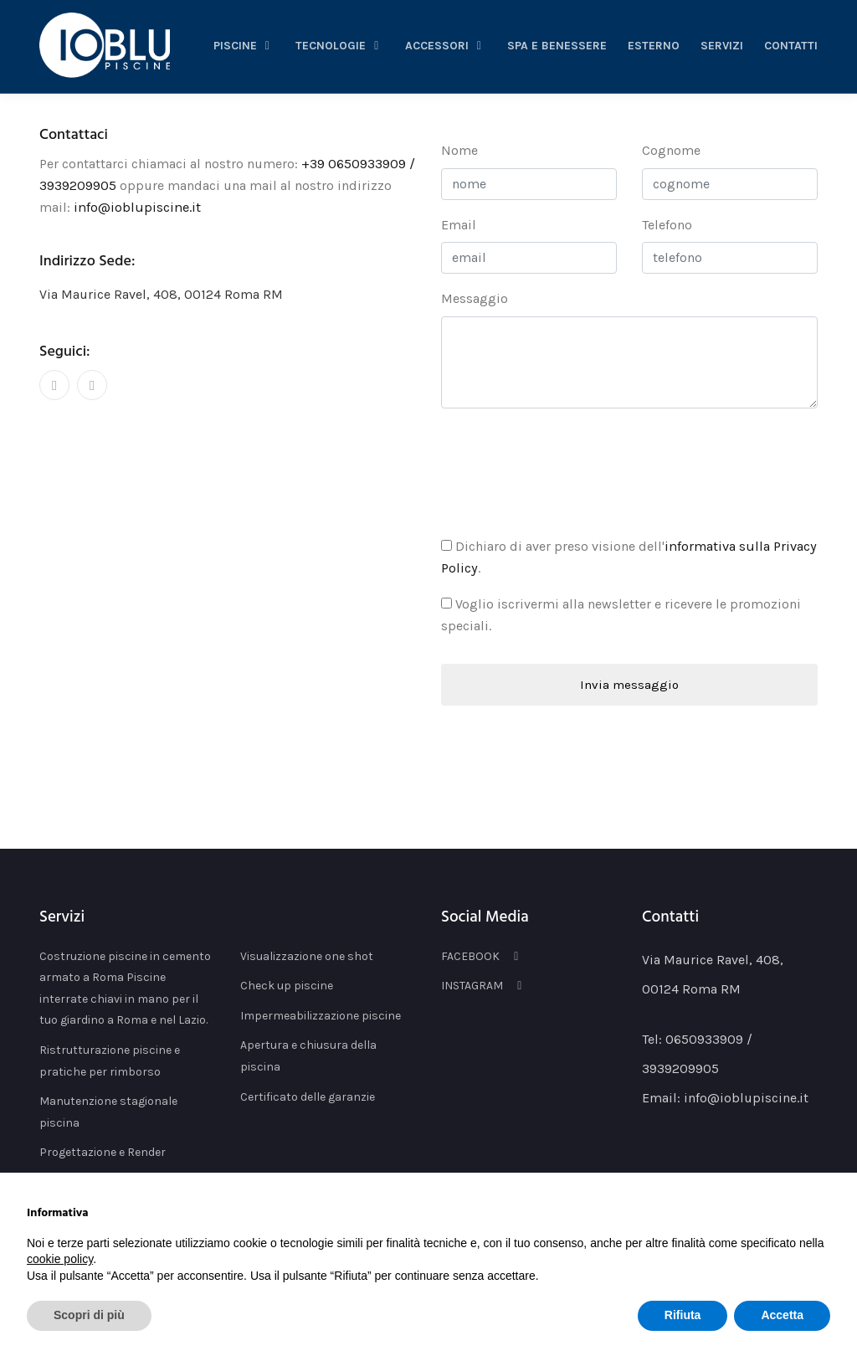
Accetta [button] (782, 1315)
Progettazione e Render (102, 1151)
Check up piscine (286, 985)
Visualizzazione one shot (306, 955)
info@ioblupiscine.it (136, 206)
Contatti (791, 46)
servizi (721, 46)
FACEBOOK (482, 955)
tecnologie (339, 46)
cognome (671, 150)
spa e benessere (557, 46)
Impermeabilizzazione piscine (320, 1014)
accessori (446, 46)
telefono (667, 225)
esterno (654, 46)
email (458, 225)
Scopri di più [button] (89, 1315)
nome (459, 150)
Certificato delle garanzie (307, 1095)
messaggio (474, 298)
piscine (244, 46)
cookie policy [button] (60, 1259)
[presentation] (568, 469)
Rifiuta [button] (683, 1315)
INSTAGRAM (484, 985)
